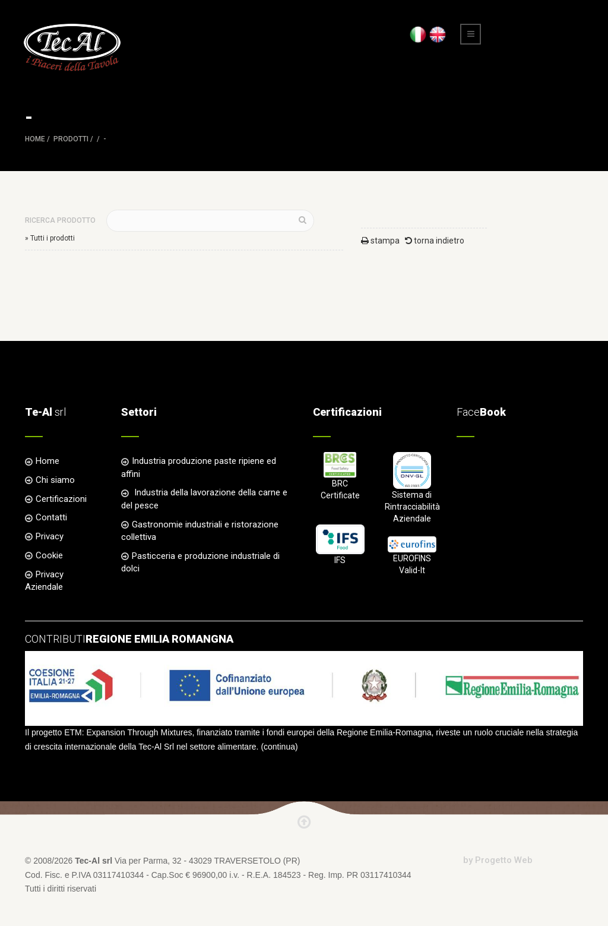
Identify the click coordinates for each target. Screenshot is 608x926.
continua (279, 746)
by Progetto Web (498, 860)
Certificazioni (61, 499)
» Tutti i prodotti (50, 238)
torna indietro (434, 240)
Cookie (49, 555)
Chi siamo (55, 480)
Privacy (50, 536)
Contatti (51, 517)
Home (35, 139)
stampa (380, 240)
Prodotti (70, 139)
